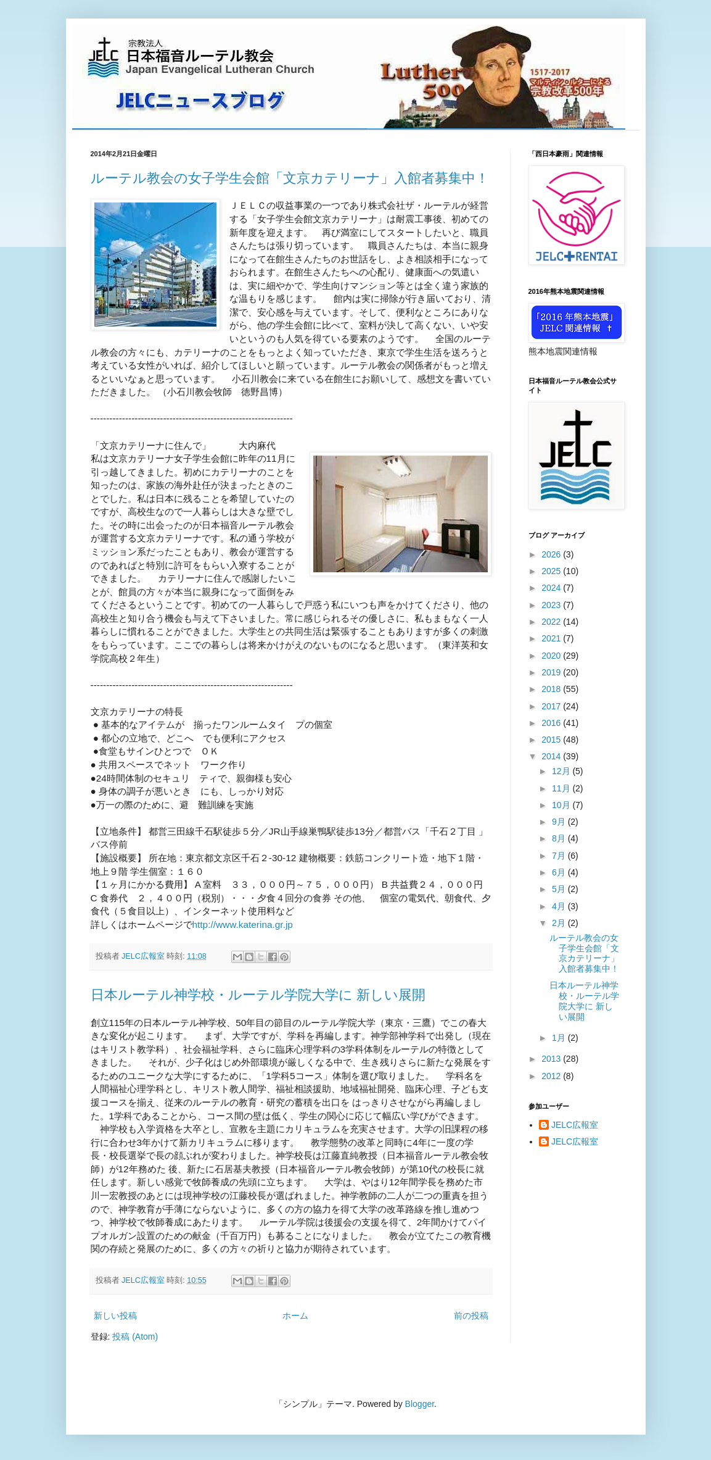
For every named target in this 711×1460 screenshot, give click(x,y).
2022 (552, 622)
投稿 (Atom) (135, 1336)
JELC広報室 (574, 1125)
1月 (560, 1038)
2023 (552, 605)
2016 (552, 723)
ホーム (295, 1315)
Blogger (419, 1404)
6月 (560, 872)
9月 (560, 822)
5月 (560, 889)
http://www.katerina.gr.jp (242, 924)
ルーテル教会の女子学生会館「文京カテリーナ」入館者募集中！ (290, 178)
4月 (560, 906)
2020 (552, 656)
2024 (552, 588)
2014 (552, 756)
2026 (552, 554)
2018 (552, 689)
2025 (552, 571)
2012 (552, 1076)
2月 (560, 923)
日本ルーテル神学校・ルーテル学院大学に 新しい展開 (258, 995)
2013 (552, 1059)
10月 (562, 805)
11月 (562, 788)
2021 (552, 638)
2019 (552, 672)
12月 (562, 771)
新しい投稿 (115, 1315)
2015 (552, 740)
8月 (560, 838)
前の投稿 (471, 1315)
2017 (552, 706)
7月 (560, 856)
